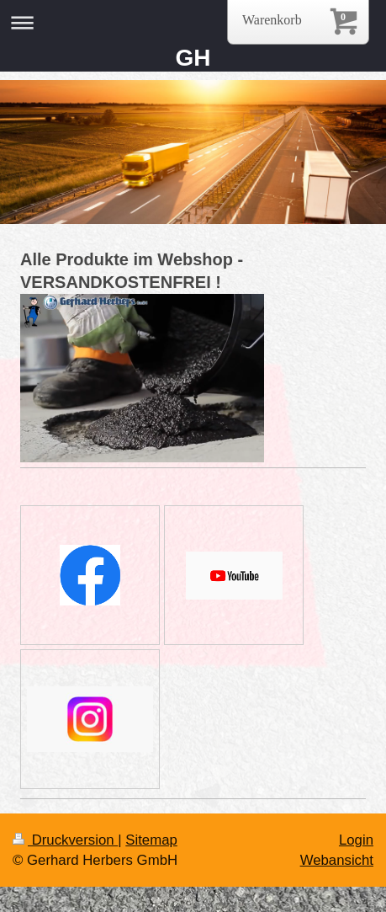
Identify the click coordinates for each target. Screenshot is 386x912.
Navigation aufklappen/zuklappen (193, 22)
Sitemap (151, 840)
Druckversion (65, 840)
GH (193, 58)
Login (356, 840)
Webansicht (336, 860)
